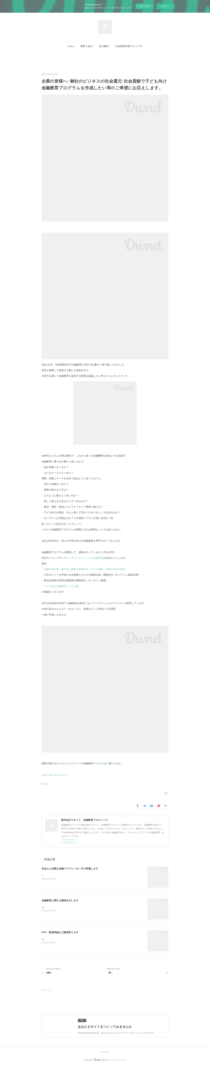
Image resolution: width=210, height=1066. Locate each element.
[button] (71, 46)
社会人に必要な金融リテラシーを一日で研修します (70, 868)
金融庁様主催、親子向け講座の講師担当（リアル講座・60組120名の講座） (85, 569)
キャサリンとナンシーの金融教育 (84, 557)
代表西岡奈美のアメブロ (128, 46)
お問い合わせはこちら (54, 774)
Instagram (98, 763)
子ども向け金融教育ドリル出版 (61, 586)
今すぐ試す (144, 6)
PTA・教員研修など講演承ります (60, 932)
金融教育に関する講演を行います (60, 900)
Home (71, 46)
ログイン (165, 6)
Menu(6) (45, 784)
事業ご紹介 (86, 46)
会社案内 (104, 46)
